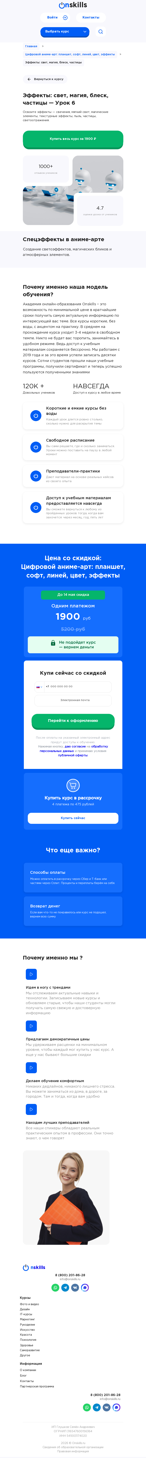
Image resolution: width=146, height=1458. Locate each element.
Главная (31, 46)
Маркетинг (27, 1321)
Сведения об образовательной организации (73, 1448)
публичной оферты (72, 757)
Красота (26, 1336)
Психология (28, 1341)
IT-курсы (26, 1316)
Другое (25, 1357)
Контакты (91, 17)
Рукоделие (27, 1326)
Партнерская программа (37, 1388)
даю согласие (75, 748)
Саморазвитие (30, 1352)
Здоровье (26, 1346)
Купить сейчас (73, 819)
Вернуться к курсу (45, 79)
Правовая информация (73, 1453)
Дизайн (25, 1310)
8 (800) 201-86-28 (70, 1276)
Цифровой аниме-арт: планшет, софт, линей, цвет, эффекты (70, 54)
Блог (23, 1377)
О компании (28, 1371)
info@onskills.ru (70, 1280)
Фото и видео (29, 1305)
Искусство (27, 1331)
